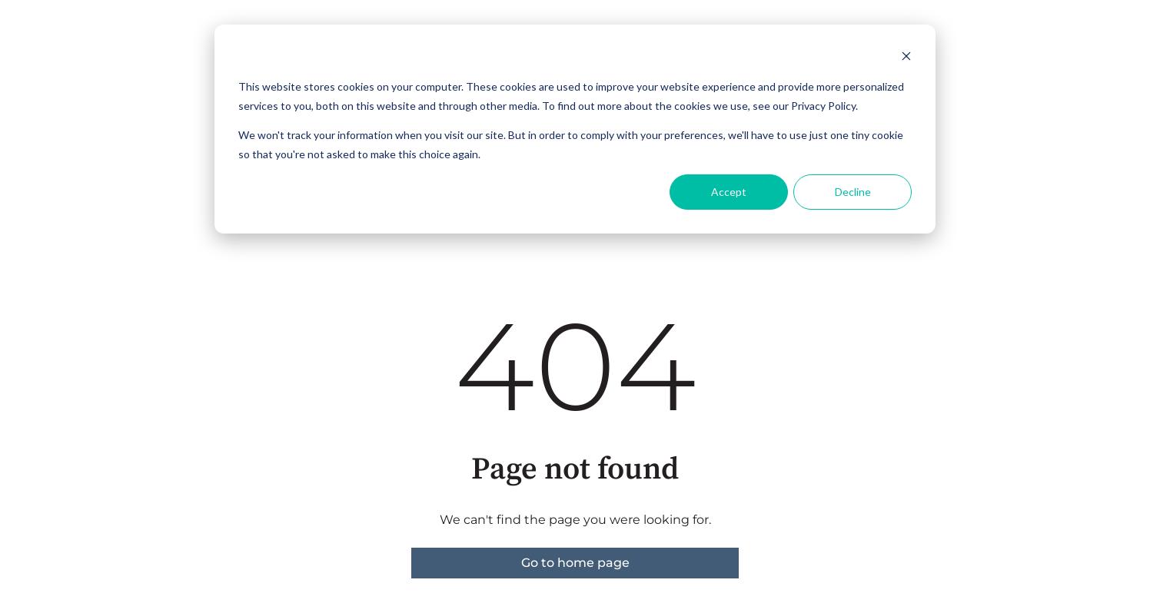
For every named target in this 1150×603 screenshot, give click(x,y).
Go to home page (575, 562)
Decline (853, 191)
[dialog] (575, 129)
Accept (728, 191)
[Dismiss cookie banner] (906, 58)
